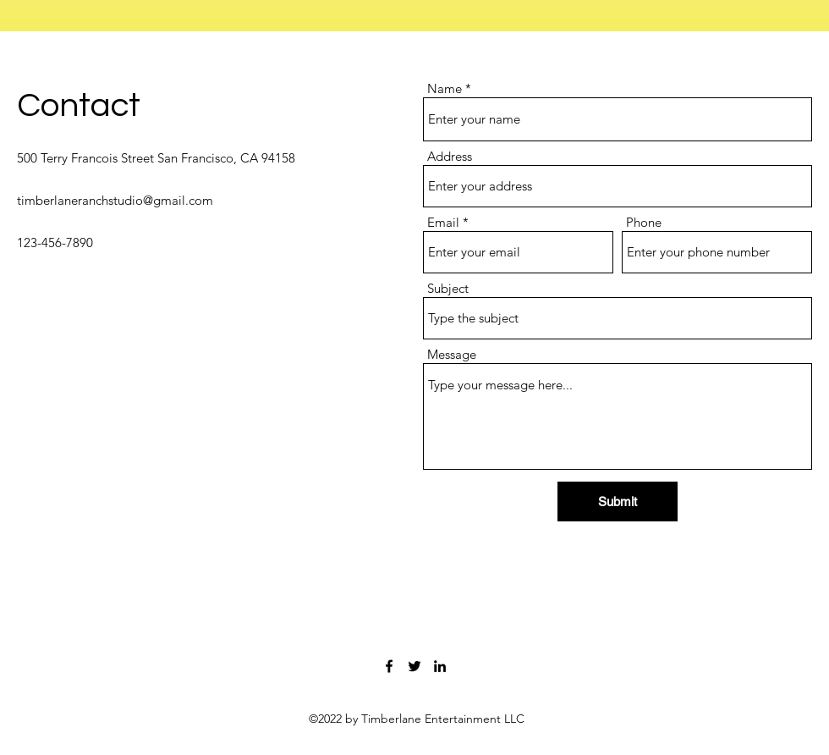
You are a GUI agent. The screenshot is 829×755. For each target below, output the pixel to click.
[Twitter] (414, 666)
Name (444, 88)
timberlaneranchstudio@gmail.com (115, 200)
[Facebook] (389, 666)
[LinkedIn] (439, 666)
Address (449, 156)
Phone (644, 222)
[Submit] (617, 501)
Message (451, 354)
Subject (448, 288)
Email (443, 222)
